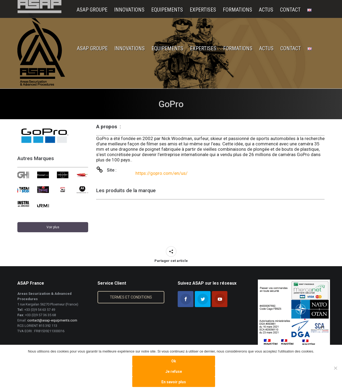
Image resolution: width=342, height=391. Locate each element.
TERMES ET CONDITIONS (131, 297)
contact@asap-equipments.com (52, 320)
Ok (173, 361)
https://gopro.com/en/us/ (161, 173)
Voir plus (52, 227)
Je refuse (173, 371)
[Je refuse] (335, 368)
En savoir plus (173, 382)
